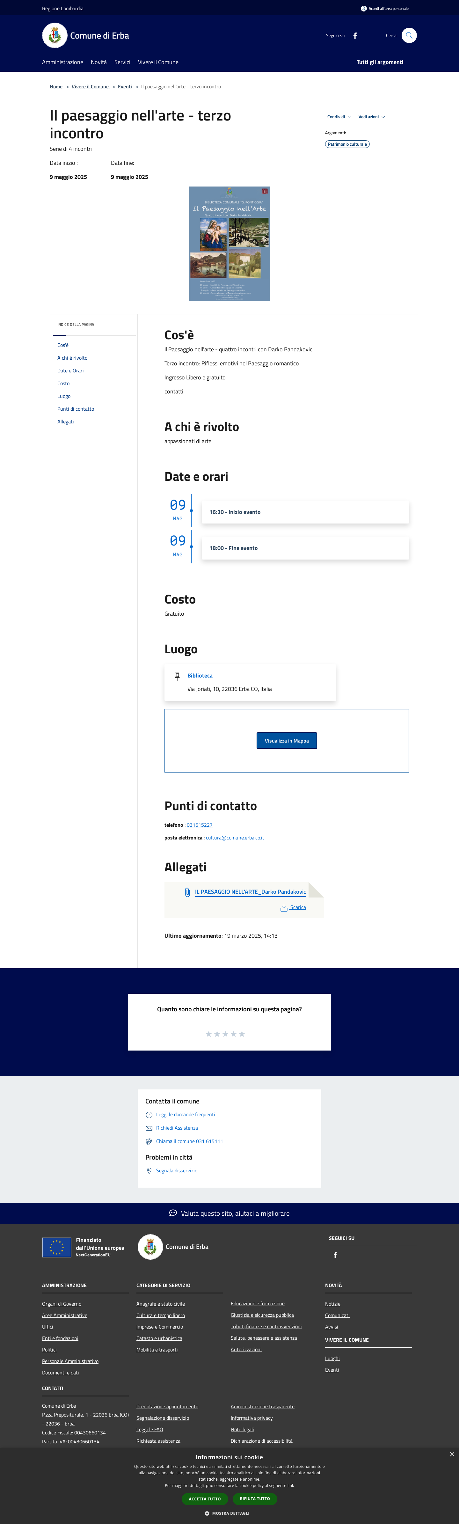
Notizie (332, 1304)
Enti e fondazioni (60, 1338)
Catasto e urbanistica (159, 1338)
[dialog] (229, 1486)
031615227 (200, 825)
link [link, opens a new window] (291, 1485)
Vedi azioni (373, 117)
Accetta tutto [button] (205, 1499)
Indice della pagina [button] (75, 324)
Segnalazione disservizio (162, 1418)
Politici (49, 1349)
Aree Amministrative (64, 1315)
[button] (229, 1513)
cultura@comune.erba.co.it (235, 837)
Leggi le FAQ (149, 1429)
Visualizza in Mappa (287, 740)
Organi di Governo (61, 1304)
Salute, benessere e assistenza (264, 1338)
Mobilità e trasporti (157, 1349)
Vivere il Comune (91, 86)
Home (56, 86)
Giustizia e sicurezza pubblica (262, 1315)
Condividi (340, 117)
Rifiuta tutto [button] (255, 1498)
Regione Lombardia (63, 8)
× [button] (451, 1454)
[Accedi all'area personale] (385, 8)
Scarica (292, 907)
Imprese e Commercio (159, 1326)
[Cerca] (409, 35)
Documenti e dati (60, 1372)
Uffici (47, 1326)
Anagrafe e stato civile (160, 1304)
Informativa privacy (252, 1418)
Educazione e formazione (258, 1303)
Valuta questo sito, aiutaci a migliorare (229, 1213)
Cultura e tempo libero (160, 1315)
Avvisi (331, 1326)
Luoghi (332, 1358)
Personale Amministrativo (70, 1361)
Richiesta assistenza (158, 1441)
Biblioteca (200, 675)
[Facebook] (352, 35)
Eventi (125, 86)
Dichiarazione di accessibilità (262, 1441)
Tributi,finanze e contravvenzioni (266, 1326)
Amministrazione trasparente (263, 1406)
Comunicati (337, 1315)
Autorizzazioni (246, 1349)
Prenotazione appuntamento (167, 1406)
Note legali (242, 1429)
